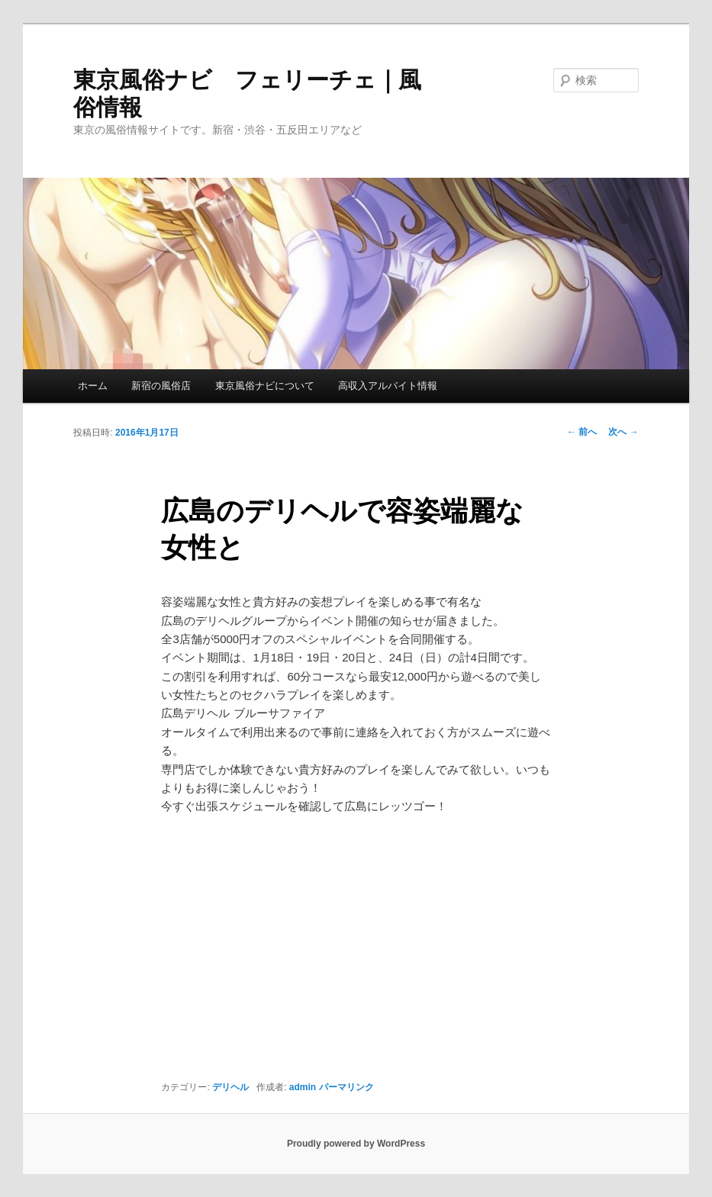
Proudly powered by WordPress (356, 1143)
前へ (582, 431)
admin (302, 1087)
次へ (623, 431)
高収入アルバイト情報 (387, 385)
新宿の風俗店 (161, 385)
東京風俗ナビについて (264, 385)
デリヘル (230, 1087)
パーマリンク (346, 1087)
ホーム (93, 385)
